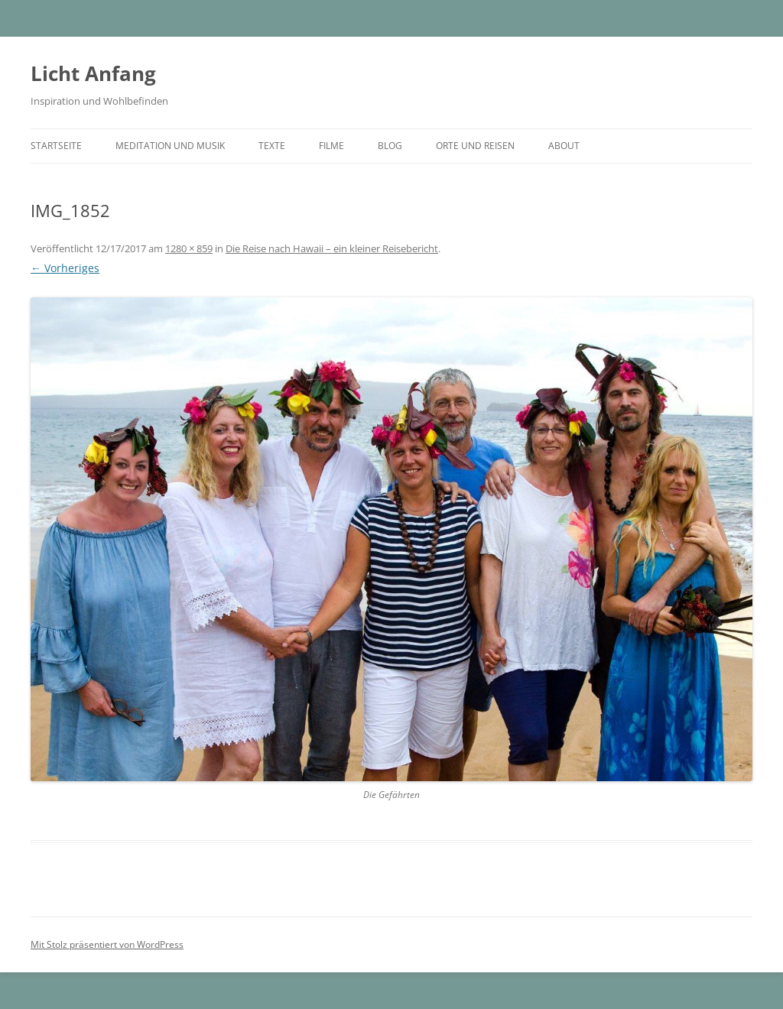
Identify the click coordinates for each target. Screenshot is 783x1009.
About (564, 145)
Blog (390, 145)
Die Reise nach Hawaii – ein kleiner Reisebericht (332, 248)
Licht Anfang (93, 73)
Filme (331, 145)
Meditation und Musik (170, 145)
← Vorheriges (65, 268)
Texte (271, 145)
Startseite (56, 145)
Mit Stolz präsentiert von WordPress (107, 944)
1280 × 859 (189, 248)
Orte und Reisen (475, 145)
